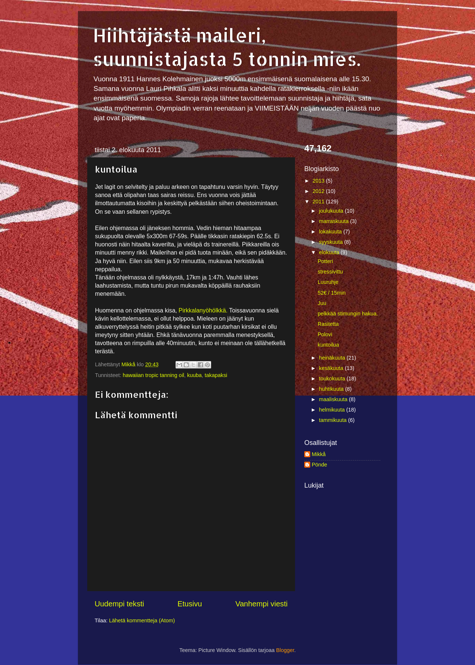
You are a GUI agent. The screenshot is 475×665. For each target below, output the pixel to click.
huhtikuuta (332, 389)
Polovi (325, 334)
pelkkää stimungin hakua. (348, 314)
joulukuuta (332, 211)
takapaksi (216, 375)
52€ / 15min (331, 293)
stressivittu (330, 272)
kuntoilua (328, 345)
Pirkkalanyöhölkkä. (202, 310)
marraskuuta (334, 221)
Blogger (285, 650)
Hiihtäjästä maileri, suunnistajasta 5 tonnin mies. (227, 47)
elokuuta (330, 252)
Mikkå (319, 454)
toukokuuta (333, 378)
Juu (322, 303)
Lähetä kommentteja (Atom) (142, 620)
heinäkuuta (333, 358)
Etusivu (189, 604)
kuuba (194, 375)
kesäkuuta (332, 368)
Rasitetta (328, 324)
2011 (319, 201)
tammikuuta (333, 420)
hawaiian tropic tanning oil (153, 375)
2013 (319, 181)
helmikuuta (333, 410)
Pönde (319, 465)
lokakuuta (331, 232)
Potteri (325, 261)
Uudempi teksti (119, 604)
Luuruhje (328, 282)
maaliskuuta (334, 399)
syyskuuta (331, 242)
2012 (319, 191)
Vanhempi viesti (261, 604)
